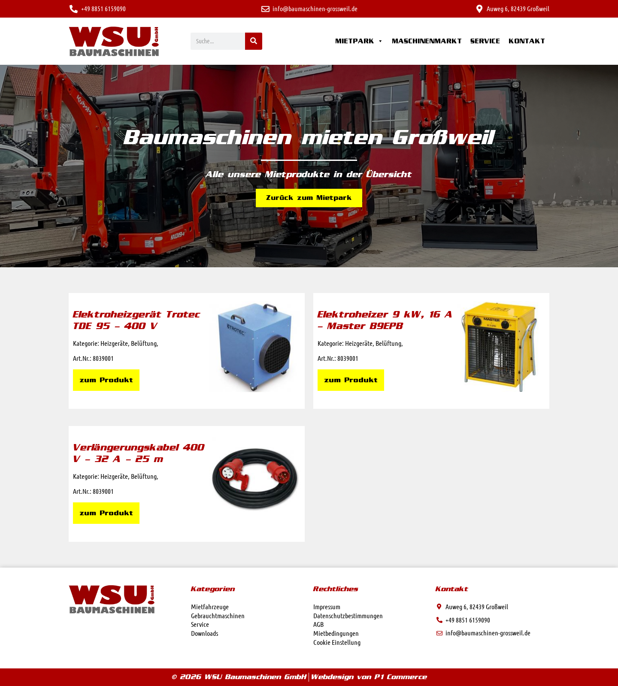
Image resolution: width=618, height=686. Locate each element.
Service (485, 41)
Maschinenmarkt (427, 41)
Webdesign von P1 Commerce (369, 677)
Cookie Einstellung (336, 642)
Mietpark (359, 41)
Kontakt (527, 41)
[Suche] (253, 41)
